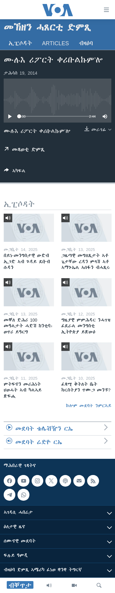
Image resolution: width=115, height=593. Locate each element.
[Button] (14, 172)
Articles (55, 43)
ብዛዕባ (86, 43)
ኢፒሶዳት (20, 43)
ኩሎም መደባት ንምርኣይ (88, 405)
